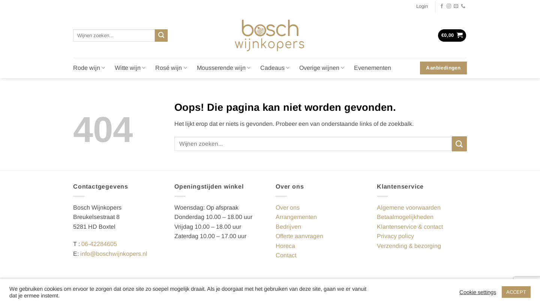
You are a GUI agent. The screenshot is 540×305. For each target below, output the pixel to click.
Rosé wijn (171, 67)
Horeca (285, 246)
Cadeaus (275, 67)
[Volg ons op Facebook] (442, 6)
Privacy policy (395, 236)
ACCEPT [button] (516, 292)
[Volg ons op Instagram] (449, 6)
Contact (286, 255)
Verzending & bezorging (409, 246)
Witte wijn (130, 67)
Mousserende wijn (223, 67)
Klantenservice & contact (410, 226)
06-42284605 (99, 244)
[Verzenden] (161, 35)
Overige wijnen (321, 67)
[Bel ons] (463, 6)
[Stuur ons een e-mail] (456, 6)
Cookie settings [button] (477, 292)
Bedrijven (288, 226)
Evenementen (372, 68)
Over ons (288, 207)
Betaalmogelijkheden (405, 217)
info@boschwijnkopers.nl (113, 254)
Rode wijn (89, 67)
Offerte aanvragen (299, 236)
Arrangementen (296, 217)
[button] (422, 6)
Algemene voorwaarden (409, 207)
